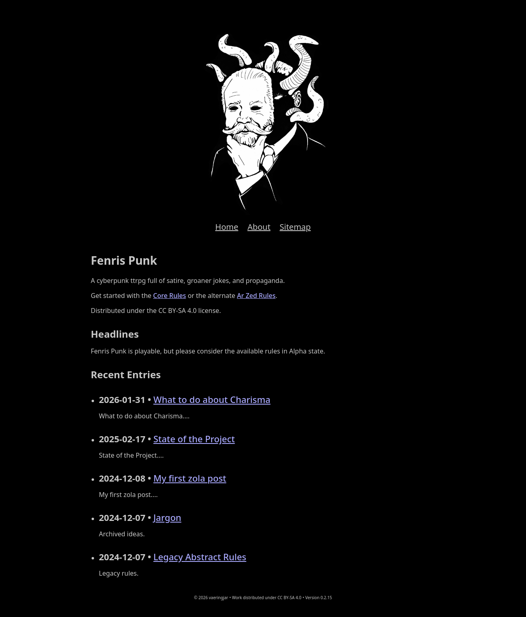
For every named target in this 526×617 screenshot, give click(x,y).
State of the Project (194, 439)
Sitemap (295, 226)
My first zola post (189, 478)
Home (226, 226)
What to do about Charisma (211, 399)
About (259, 226)
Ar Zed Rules (256, 295)
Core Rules (169, 295)
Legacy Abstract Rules (199, 557)
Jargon (167, 517)
